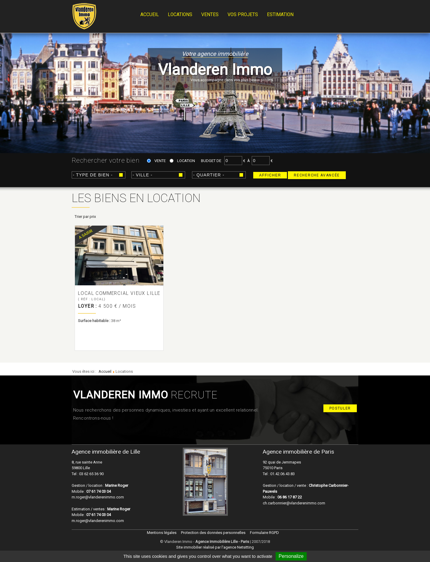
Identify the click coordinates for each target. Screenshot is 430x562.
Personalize (291, 556)
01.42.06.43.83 (282, 474)
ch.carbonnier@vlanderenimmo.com (294, 503)
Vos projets (243, 14)
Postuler (340, 408)
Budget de (211, 160)
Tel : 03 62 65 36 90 (88, 474)
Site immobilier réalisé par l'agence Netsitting (215, 547)
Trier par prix (85, 216)
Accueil (149, 14)
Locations (180, 14)
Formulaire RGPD (264, 532)
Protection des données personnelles (213, 532)
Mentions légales (161, 532)
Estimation (280, 14)
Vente (160, 160)
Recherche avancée (317, 175)
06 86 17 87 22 (289, 497)
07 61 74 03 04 (98, 491)
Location (186, 160)
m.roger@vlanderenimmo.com (98, 497)
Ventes (210, 14)
